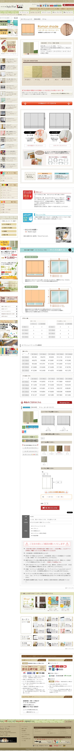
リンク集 (24, 740)
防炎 (3, 207)
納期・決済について (5, 306)
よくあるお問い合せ (26, 738)
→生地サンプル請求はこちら (53, 562)
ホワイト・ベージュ (6, 187)
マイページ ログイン (6, 311)
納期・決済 (24, 728)
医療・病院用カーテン (51, 733)
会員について (4, 309)
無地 (3, 175)
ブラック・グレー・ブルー (8, 197)
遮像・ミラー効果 (6, 209)
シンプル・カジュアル (7, 178)
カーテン (36, 729)
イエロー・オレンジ (6, 190)
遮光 (3, 204)
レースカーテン (50, 729)
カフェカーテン (38, 731)
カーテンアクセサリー (64, 733)
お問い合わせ (4, 316)
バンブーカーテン (63, 731)
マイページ (24, 732)
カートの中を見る (26, 734)
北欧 (3, 180)
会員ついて (24, 736)
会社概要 (24, 730)
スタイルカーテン (63, 729)
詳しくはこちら (40, 679)
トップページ (3, 14)
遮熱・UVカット (6, 212)
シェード (49, 731)
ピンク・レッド (5, 192)
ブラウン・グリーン (6, 195)
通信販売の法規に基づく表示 (7, 313)
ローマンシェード (11, 14)
